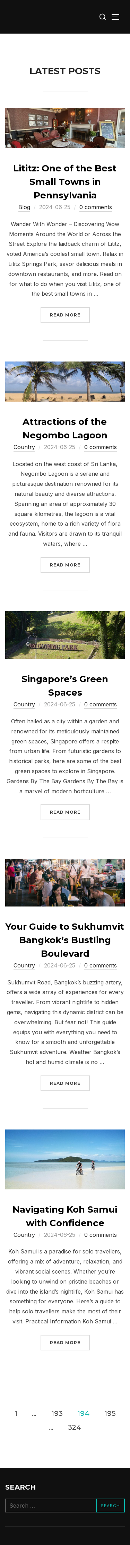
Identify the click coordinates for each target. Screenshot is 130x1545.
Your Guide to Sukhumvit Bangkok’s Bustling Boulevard (64, 940)
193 (57, 1413)
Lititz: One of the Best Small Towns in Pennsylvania (64, 182)
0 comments (95, 207)
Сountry (24, 447)
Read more (70, 314)
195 (110, 1413)
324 (74, 1427)
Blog (24, 207)
